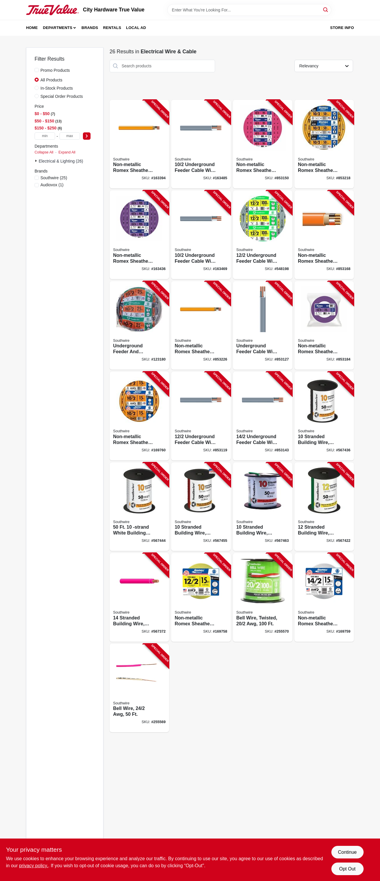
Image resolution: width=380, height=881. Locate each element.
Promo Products (55, 70)
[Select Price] (87, 136)
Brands (89, 27)
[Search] (326, 9)
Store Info (342, 27)
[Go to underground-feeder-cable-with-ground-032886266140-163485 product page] (201, 144)
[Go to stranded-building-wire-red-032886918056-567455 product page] (201, 506)
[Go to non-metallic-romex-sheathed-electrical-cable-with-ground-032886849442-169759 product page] (324, 597)
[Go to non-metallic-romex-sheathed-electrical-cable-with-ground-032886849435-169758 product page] (201, 597)
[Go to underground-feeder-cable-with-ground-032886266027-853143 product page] (262, 416)
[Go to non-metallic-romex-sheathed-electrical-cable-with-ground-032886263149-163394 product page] (139, 144)
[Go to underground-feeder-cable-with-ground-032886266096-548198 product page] (262, 234)
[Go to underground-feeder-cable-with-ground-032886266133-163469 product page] (201, 234)
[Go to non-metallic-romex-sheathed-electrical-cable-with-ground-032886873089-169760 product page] (139, 416)
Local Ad (136, 27)
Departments (57, 27)
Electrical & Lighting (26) (61, 161)
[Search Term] (249, 10)
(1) (52, 184)
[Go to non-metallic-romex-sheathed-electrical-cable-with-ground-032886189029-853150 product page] (262, 144)
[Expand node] (36, 161)
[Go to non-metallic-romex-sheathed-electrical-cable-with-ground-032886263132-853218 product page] (324, 144)
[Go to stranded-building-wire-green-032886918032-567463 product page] (262, 506)
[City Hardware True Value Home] (52, 10)
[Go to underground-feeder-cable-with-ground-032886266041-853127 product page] (262, 325)
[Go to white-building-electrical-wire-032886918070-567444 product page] (139, 506)
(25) (53, 177)
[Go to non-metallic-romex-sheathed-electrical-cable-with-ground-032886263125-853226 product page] (201, 325)
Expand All (66, 152)
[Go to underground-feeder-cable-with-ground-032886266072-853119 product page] (201, 416)
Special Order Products (61, 96)
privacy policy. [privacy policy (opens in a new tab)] (33, 865)
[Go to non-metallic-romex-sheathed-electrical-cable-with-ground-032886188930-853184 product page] (324, 325)
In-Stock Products (56, 88)
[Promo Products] (37, 70)
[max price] (69, 136)
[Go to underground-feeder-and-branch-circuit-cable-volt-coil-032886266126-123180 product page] (139, 325)
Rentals (112, 27)
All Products (51, 79)
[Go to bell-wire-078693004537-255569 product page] (139, 688)
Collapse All (44, 152)
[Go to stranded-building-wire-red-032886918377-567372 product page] (139, 597)
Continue (347, 852)
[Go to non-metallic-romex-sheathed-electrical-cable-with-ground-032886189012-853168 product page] (324, 234)
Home (32, 27)
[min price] (45, 136)
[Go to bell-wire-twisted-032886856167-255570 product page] (262, 597)
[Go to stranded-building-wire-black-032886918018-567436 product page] (324, 416)
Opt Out (347, 868)
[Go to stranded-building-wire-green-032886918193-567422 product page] (324, 506)
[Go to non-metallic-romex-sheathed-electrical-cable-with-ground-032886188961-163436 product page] (139, 234)
